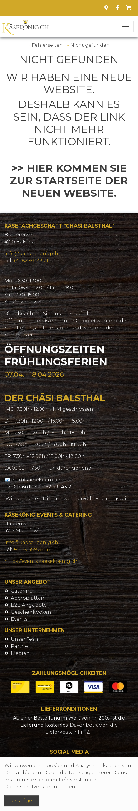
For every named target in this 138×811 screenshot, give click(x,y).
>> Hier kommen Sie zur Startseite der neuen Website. (69, 180)
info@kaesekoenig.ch (31, 253)
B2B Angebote (29, 605)
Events (19, 619)
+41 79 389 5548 (31, 549)
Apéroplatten (27, 598)
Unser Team (25, 639)
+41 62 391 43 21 (30, 260)
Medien (20, 653)
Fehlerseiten (47, 45)
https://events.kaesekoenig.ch (40, 561)
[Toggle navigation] (125, 26)
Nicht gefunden (90, 45)
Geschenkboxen (31, 612)
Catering (22, 591)
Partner (20, 646)
